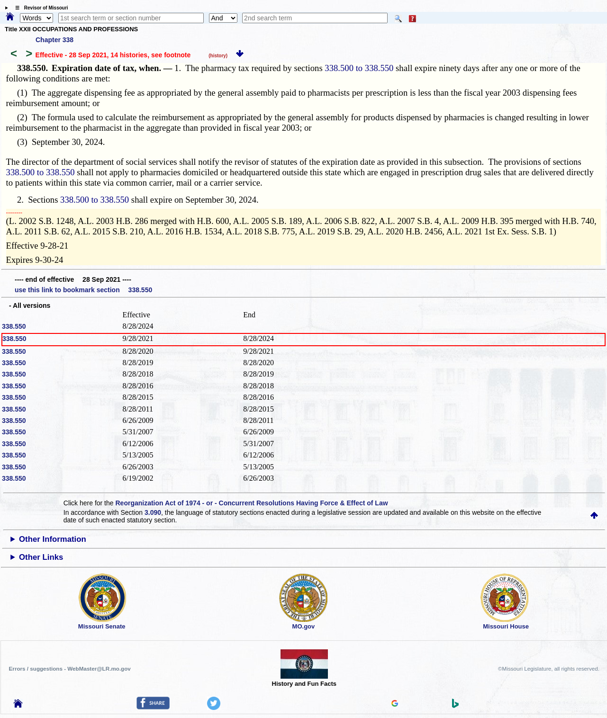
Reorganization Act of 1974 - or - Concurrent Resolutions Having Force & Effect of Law (251, 503)
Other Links (41, 557)
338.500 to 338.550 (359, 68)
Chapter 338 (54, 40)
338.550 (14, 326)
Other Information (52, 539)
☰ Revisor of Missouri (39, 7)
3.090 (153, 512)
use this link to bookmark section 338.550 (83, 290)
